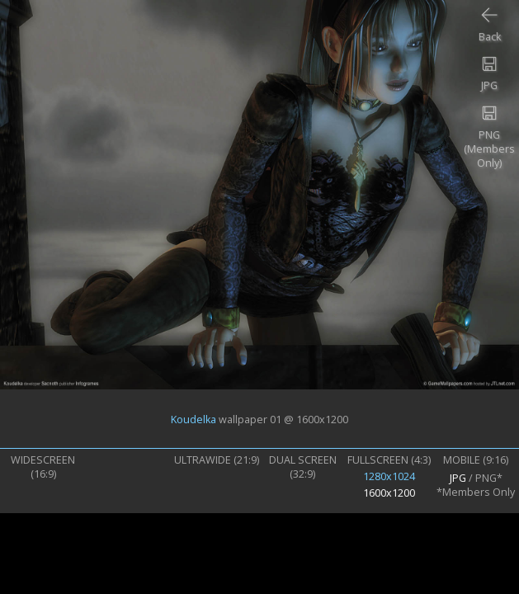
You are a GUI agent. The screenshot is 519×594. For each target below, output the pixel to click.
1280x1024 (389, 476)
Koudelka (193, 419)
